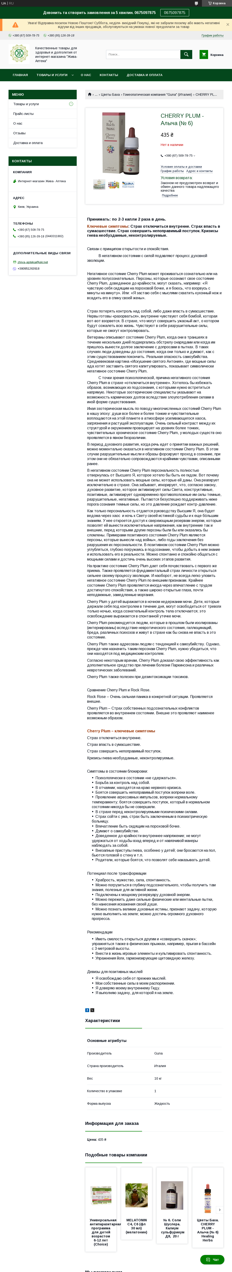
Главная (20, 75)
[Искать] (186, 54)
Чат (212, 1260)
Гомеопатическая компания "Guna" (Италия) (157, 94)
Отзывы (19, 133)
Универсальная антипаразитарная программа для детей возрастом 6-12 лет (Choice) (106, 1232)
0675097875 (174, 13)
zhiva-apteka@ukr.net (33, 262)
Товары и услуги (51, 75)
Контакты (109, 75)
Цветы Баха (110, 94)
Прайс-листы (23, 114)
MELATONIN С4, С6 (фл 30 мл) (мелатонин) (137, 1226)
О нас (86, 75)
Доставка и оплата (144, 75)
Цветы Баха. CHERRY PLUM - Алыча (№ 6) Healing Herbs (208, 1230)
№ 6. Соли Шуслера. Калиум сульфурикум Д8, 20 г (173, 1228)
